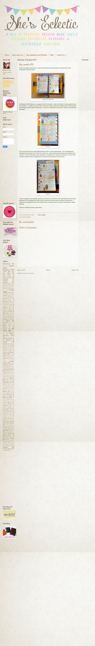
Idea (11, 305)
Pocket (6, 370)
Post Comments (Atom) (29, 273)
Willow (12, 438)
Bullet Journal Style (7, 277)
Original (5, 342)
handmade (5, 448)
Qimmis (10, 372)
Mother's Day (6, 325)
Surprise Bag (5, 408)
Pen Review (11, 344)
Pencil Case (7, 346)
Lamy (9, 315)
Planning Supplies (9, 369)
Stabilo (4, 396)
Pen (11, 343)
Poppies (11, 370)
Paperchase (5, 343)
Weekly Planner (7, 438)
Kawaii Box (9, 313)
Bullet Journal (7, 276)
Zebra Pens (10, 445)
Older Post (75, 270)
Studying (10, 403)
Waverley (5, 432)
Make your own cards (9, 319)
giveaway (5, 447)
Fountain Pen (9, 292)
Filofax (24, 217)
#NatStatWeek (6, 264)
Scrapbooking (5, 388)
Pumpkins (5, 372)
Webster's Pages (7, 435)
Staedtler (10, 396)
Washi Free (11, 430)
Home (7, 55)
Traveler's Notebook (9, 421)
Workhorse (8, 439)
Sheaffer (5, 391)
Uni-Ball (11, 427)
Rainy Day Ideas (10, 375)
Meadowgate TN (7, 322)
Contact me (61, 55)
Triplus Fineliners (8, 424)
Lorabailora (11, 318)
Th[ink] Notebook (6, 412)
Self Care (11, 388)
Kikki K (4, 315)
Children (5, 282)
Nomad (4, 338)
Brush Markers (7, 274)
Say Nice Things (11, 385)
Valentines (5, 429)
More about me (17, 55)
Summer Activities (7, 406)
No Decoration (9, 337)
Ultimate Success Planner (8, 426)
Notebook (10, 338)
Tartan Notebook (8, 411)
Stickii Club (9, 402)
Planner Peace (6, 358)
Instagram (5, 307)
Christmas (5, 283)
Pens (11, 346)
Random (4, 376)
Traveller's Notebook (9, 423)
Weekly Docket (11, 436)
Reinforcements (6, 378)
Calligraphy (5, 279)
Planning (6, 366)
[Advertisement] (8, 175)
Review (12, 378)
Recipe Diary (10, 376)
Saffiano (4, 384)
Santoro (9, 384)
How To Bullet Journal (8, 304)
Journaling (5, 311)
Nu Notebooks (7, 340)
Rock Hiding (9, 379)
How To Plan (5, 305)
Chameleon (5, 280)
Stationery (6, 397)
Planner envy (11, 364)
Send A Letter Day (7, 390)
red (3, 450)
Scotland (5, 387)
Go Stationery (9, 296)
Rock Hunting (6, 381)
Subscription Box (7, 405)
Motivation (5, 327)
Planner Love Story (7, 357)
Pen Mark (5, 344)
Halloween (5, 301)
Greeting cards (6, 298)
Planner (10, 350)
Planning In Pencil (10, 367)
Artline (5, 271)
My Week (28, 217)
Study (4, 403)
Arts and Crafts (8, 272)
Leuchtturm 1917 (10, 316)
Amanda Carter (8, 70)
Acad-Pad (4, 266)
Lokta (6, 318)
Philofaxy (11, 347)
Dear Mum (6, 286)
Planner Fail (5, 352)
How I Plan (9, 302)
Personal (4, 347)
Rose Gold (10, 382)
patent (11, 448)
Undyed (6, 427)
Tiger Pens (9, 420)
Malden (8, 321)
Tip (13, 420)
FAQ (51, 55)
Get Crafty (5, 294)
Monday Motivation (7, 323)
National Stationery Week (8, 334)
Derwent (11, 286)
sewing (6, 450)
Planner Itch (10, 355)
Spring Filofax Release (7, 394)
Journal (10, 310)
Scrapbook (11, 387)
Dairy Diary (11, 285)
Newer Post (21, 270)
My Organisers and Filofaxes (36, 55)
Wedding (4, 436)
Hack (10, 299)
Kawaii (12, 312)
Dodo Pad (5, 288)
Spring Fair (9, 393)
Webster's (10, 433)
